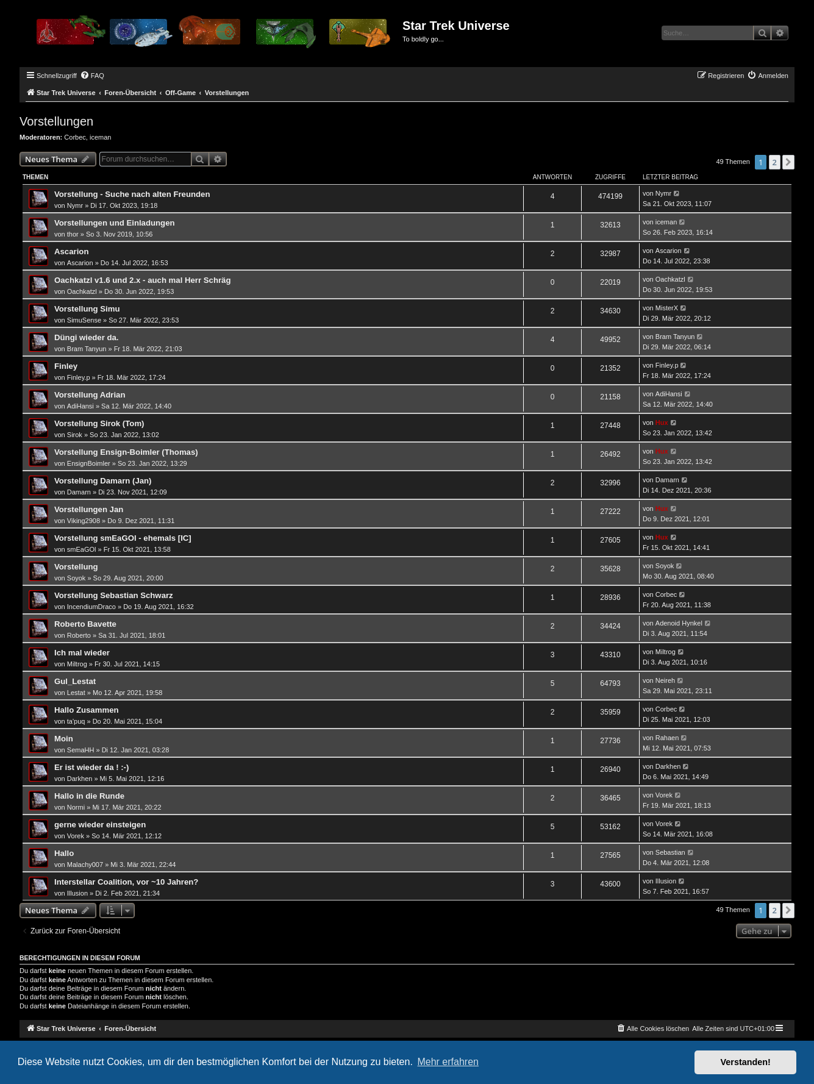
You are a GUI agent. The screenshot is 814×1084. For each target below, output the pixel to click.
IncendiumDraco (91, 606)
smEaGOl (81, 549)
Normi (76, 807)
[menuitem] (92, 75)
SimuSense (84, 320)
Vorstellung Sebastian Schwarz (113, 595)
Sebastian (670, 852)
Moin (63, 738)
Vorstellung (76, 566)
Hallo (64, 853)
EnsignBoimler (88, 463)
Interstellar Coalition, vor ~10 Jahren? (126, 881)
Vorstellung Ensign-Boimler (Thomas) (126, 452)
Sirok (74, 434)
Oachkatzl (82, 291)
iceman (100, 137)
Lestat (76, 692)
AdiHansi (80, 406)
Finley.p (78, 377)
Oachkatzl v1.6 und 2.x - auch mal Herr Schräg (142, 280)
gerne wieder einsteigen (100, 824)
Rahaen (667, 737)
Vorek (664, 795)
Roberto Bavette (85, 624)
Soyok (76, 578)
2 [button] (775, 162)
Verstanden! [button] (746, 1062)
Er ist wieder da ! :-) (91, 767)
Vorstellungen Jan (88, 509)
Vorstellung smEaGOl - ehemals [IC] (122, 538)
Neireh (665, 680)
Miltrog (77, 664)
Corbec (74, 137)
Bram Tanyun (87, 348)
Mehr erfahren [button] (448, 1062)
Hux (661, 422)
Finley (65, 366)
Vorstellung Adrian (90, 394)
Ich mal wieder (82, 652)
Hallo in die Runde (89, 796)
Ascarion (71, 251)
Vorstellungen (56, 121)
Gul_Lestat (75, 681)
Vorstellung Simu (87, 308)
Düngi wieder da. (86, 337)
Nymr (75, 205)
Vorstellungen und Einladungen (114, 222)
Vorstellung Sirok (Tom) (99, 423)
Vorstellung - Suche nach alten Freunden (132, 194)
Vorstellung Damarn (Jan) (103, 480)
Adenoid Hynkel (678, 623)
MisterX (666, 308)
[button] (788, 162)
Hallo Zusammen (86, 710)
